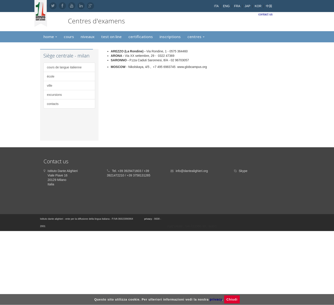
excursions (54, 94)
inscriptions (170, 36)
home (50, 36)
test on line (111, 36)
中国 (269, 6)
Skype (243, 171)
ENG (226, 6)
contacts (53, 104)
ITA (216, 6)
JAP (247, 6)
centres (196, 36)
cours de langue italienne (64, 67)
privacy (148, 218)
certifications (140, 36)
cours (69, 36)
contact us (265, 14)
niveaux (87, 36)
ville (49, 85)
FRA (237, 6)
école (50, 76)
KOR (258, 6)
